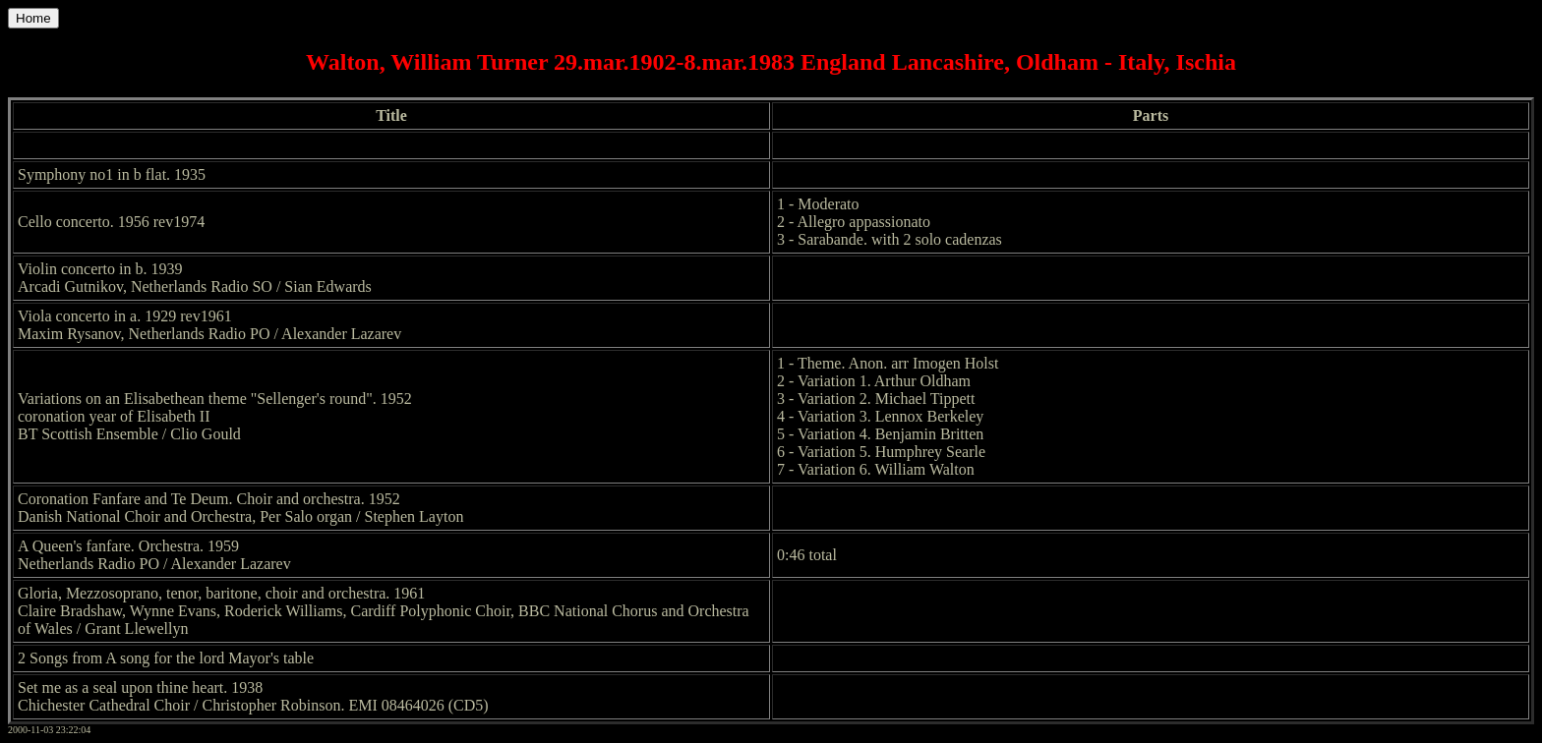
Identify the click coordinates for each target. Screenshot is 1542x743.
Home (33, 18)
